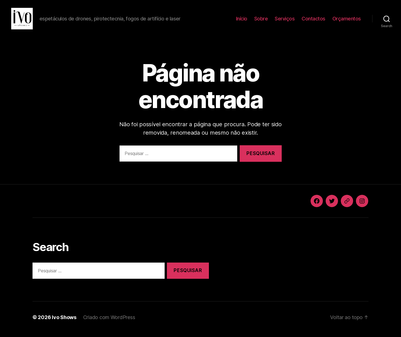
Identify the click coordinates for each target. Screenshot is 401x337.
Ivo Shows (64, 321)
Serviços (285, 20)
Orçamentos (346, 20)
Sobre (261, 20)
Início (241, 20)
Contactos (313, 20)
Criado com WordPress (109, 321)
